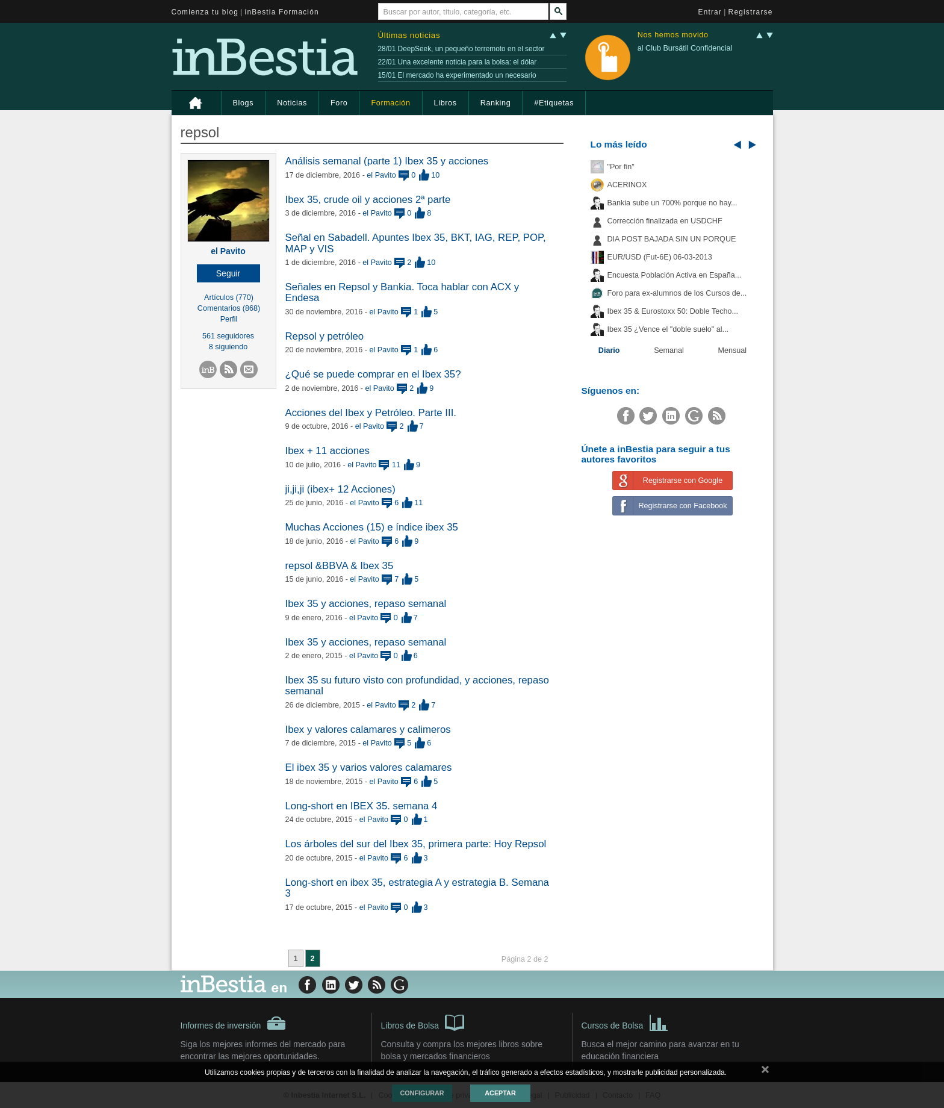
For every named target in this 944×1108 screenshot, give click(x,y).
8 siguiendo (228, 347)
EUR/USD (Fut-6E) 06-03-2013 (659, 257)
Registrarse (750, 12)
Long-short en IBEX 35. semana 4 (361, 806)
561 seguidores (228, 336)
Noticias (292, 103)
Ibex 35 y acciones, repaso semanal (366, 603)
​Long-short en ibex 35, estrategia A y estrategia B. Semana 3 (417, 888)
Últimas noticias (409, 35)
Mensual (732, 350)
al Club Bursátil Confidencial (685, 48)
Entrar (710, 12)
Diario (609, 350)
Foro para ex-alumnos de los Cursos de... (677, 293)
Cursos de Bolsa (625, 1022)
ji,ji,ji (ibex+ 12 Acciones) (340, 489)
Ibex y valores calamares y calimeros (368, 729)
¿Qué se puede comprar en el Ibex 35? (373, 374)
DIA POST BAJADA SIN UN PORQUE (671, 239)
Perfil (229, 319)
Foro (339, 103)
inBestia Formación (282, 12)
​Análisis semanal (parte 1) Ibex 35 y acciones (387, 161)
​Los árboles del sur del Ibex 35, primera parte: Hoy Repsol (416, 844)
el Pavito (228, 251)
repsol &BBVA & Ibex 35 (339, 565)
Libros (445, 103)
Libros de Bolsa (423, 1022)
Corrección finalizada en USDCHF (664, 221)
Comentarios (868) (228, 308)
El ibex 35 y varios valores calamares (368, 767)
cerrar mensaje (765, 1072)
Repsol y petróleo (324, 336)
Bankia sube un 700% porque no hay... (672, 203)
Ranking (495, 103)
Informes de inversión (234, 1023)
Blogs (243, 103)
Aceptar (500, 1093)
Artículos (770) (228, 297)
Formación (390, 103)
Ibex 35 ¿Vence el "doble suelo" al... (667, 329)
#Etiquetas (554, 103)
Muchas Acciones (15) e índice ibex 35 (371, 527)
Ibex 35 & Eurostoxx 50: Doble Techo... (673, 311)
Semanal (669, 350)
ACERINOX (627, 185)
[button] (228, 273)
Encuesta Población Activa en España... (674, 275)
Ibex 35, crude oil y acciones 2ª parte (368, 199)
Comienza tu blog (205, 12)
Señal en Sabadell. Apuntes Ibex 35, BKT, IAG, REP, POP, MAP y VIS (415, 243)
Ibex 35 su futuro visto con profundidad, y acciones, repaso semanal (417, 685)
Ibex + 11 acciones (327, 450)
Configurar (422, 1093)
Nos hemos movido (673, 35)
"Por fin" (621, 167)
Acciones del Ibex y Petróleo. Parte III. (371, 413)
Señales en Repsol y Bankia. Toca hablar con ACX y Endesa (402, 292)
